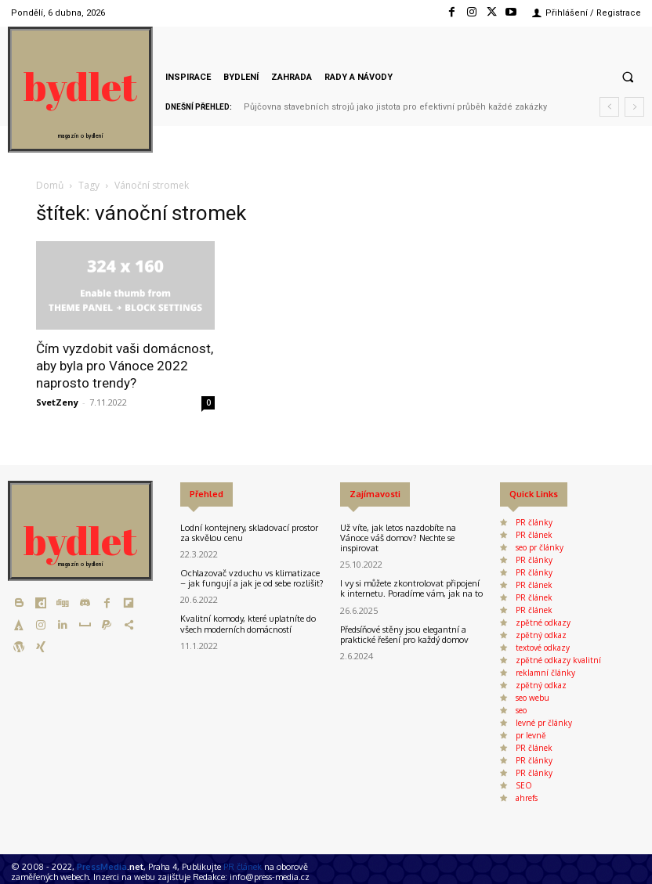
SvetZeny (57, 402)
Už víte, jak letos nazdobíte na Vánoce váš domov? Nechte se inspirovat (398, 538)
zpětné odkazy (543, 622)
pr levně (531, 735)
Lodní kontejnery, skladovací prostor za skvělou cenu (249, 532)
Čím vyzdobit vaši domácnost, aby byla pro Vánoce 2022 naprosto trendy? (124, 366)
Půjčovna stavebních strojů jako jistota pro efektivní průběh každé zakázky (395, 107)
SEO (524, 785)
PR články (534, 522)
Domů (49, 185)
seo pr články (539, 547)
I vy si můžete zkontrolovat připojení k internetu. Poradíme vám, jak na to (411, 588)
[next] (634, 107)
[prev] (609, 107)
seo (521, 710)
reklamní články (545, 672)
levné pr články (544, 722)
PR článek (534, 534)
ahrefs (527, 797)
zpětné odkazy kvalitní (558, 660)
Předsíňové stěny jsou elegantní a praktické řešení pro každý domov (404, 634)
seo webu (532, 697)
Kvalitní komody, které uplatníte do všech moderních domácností (248, 623)
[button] (627, 76)
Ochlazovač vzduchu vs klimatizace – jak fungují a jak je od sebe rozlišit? (252, 578)
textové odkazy (543, 647)
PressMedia (102, 866)
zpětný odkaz (541, 635)
